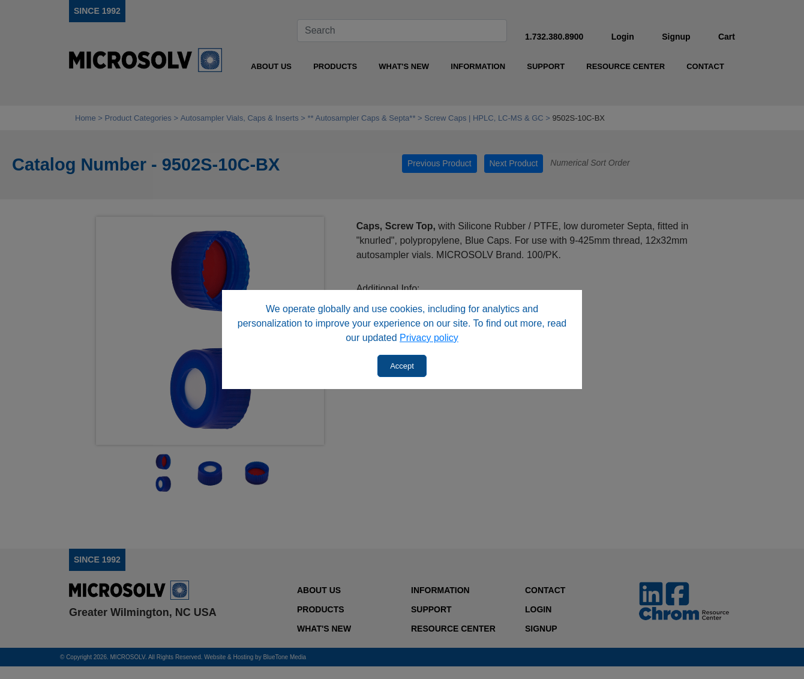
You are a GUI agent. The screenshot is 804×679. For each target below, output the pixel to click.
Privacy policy (429, 338)
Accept (402, 365)
